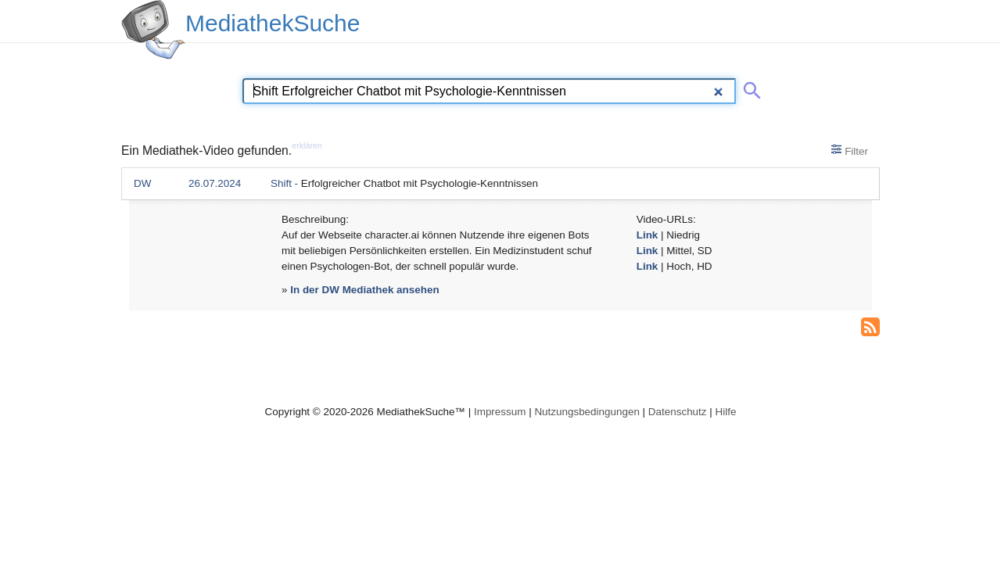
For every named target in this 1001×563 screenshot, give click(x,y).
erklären (307, 145)
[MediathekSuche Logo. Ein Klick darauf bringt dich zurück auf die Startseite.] (153, 29)
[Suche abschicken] (749, 87)
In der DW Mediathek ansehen (364, 290)
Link (647, 235)
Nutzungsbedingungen (587, 412)
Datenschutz (677, 412)
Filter (849, 150)
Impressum (500, 412)
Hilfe (726, 412)
